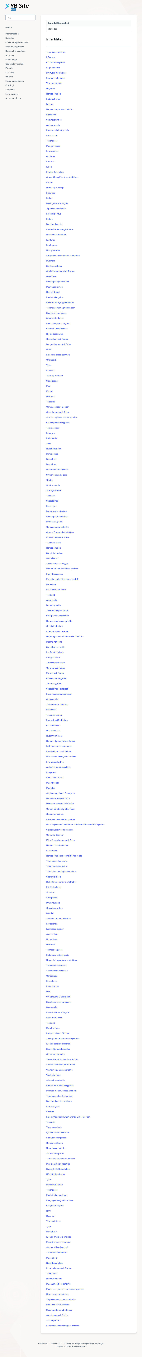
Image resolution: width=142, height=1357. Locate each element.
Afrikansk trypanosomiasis (58, 767)
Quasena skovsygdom (56, 678)
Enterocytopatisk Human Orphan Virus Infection (68, 1117)
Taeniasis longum (54, 715)
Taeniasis (50, 594)
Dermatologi (11, 59)
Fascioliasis (51, 981)
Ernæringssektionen (14, 81)
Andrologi (9, 55)
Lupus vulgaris (53, 1106)
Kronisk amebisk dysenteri (58, 1242)
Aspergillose (52, 934)
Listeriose (50, 193)
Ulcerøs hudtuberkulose (57, 845)
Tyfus (48, 365)
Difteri (49, 349)
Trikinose (50, 495)
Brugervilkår (55, 1343)
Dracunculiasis (53, 902)
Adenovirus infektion (55, 662)
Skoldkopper (52, 381)
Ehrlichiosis (51, 438)
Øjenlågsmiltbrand (54, 1143)
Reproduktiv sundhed (15, 51)
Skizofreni (50, 892)
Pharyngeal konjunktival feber (60, 1200)
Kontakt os (42, 1343)
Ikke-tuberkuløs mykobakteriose (61, 756)
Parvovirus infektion (55, 673)
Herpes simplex (53, 93)
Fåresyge (50, 433)
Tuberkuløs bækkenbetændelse (60, 1158)
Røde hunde (51, 135)
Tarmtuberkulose (54, 83)
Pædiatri (9, 76)
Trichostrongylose (54, 949)
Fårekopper (51, 245)
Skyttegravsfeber (54, 266)
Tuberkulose (52, 140)
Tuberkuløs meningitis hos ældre (61, 871)
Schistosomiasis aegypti (57, 563)
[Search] (20, 17)
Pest (48, 386)
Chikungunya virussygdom (58, 996)
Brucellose (51, 459)
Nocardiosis (51, 939)
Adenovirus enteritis (55, 1080)
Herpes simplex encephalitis (59, 621)
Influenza (50, 57)
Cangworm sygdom (55, 1205)
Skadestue (10, 89)
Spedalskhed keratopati (57, 688)
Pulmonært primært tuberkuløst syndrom (64, 1289)
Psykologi (9, 72)
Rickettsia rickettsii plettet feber (61, 882)
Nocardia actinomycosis (57, 469)
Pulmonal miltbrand (55, 777)
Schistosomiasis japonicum (58, 1002)
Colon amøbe (52, 699)
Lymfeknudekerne (54, 1184)
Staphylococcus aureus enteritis (61, 1299)
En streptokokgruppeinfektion (60, 302)
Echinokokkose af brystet (57, 1012)
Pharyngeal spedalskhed (57, 281)
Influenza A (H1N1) (54, 521)
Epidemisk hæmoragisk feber (59, 229)
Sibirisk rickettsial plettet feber (60, 1064)
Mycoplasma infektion (56, 511)
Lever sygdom (11, 94)
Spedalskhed (52, 501)
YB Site (68, 1346)
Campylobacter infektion (57, 407)
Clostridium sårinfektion (57, 339)
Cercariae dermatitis (55, 1054)
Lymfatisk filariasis (55, 652)
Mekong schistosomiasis (57, 955)
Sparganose (51, 897)
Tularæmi (50, 401)
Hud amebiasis (53, 730)
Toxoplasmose (52, 428)
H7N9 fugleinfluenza (55, 1174)
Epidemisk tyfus (53, 213)
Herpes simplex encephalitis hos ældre (64, 855)
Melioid (49, 198)
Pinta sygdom (52, 986)
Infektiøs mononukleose (57, 631)
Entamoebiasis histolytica (58, 354)
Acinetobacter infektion (57, 704)
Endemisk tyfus (53, 99)
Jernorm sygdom (53, 683)
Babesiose (51, 584)
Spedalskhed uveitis (55, 647)
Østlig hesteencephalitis (57, 615)
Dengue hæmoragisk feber (58, 344)
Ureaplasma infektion (56, 1148)
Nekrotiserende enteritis (57, 1294)
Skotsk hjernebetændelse (58, 1049)
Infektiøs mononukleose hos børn (61, 1090)
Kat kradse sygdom (55, 929)
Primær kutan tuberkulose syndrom (62, 568)
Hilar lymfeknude (54, 1278)
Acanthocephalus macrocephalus (61, 417)
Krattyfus (50, 240)
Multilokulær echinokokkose (59, 746)
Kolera (49, 166)
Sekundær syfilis (54, 119)
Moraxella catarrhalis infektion (60, 803)
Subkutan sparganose (56, 1137)
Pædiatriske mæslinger (57, 1195)
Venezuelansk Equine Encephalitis (62, 1059)
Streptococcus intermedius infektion (63, 255)
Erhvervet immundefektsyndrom (60, 819)
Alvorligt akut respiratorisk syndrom (62, 1038)
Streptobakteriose (54, 553)
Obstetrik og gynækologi (16, 42)
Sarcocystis (51, 1007)
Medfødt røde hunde (55, 78)
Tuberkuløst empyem (55, 52)
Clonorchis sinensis (55, 814)
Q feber (49, 480)
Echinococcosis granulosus (58, 694)
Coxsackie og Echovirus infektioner (62, 177)
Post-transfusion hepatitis (58, 1164)
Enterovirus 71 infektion (57, 720)
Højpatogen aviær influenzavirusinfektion (65, 636)
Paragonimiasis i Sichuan (57, 1033)
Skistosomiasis (53, 485)
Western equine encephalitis (59, 1070)
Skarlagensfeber (53, 490)
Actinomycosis (53, 125)
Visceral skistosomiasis (57, 970)
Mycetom (50, 260)
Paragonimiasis (53, 146)
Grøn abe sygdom (54, 908)
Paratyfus (50, 788)
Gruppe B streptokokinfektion (60, 532)
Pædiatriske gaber (54, 297)
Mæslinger (51, 506)
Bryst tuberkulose (54, 1017)
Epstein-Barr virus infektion (58, 751)
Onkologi (9, 85)
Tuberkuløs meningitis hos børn (60, 307)
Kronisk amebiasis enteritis (58, 1236)
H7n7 (48, 1210)
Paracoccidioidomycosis (57, 130)
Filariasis (50, 370)
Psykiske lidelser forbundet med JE (62, 579)
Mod (48, 991)
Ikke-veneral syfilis (55, 762)
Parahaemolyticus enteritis (58, 1283)
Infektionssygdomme (14, 46)
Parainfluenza (52, 782)
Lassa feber (51, 850)
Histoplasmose (53, 250)
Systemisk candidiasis (56, 475)
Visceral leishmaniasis (56, 965)
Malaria (49, 219)
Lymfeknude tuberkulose (57, 1132)
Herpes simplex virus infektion (60, 109)
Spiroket (50, 913)
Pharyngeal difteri (54, 287)
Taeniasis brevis (53, 542)
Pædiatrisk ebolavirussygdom (59, 1085)
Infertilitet (52, 29)
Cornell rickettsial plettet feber (60, 809)
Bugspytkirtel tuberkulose (58, 1169)
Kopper (49, 391)
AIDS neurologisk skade (57, 610)
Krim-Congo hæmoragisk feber (60, 840)
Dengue (50, 104)
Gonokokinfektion (54, 626)
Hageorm (50, 88)
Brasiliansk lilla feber (56, 589)
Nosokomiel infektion (56, 234)
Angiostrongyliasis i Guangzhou (60, 793)
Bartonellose (52, 454)
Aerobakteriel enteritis (56, 1252)
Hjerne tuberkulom (54, 334)
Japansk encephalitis (56, 208)
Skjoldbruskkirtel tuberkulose (59, 829)
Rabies (49, 182)
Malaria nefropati (54, 641)
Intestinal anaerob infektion (58, 1268)
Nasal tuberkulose (54, 1263)
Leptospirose (52, 151)
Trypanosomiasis (54, 1127)
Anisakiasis (51, 600)
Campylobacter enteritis (57, 527)
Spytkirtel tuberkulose (56, 313)
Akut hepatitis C (53, 1320)
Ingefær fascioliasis (55, 172)
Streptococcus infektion (57, 1315)
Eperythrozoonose (54, 574)
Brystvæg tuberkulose (56, 72)
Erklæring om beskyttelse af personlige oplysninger (84, 1343)
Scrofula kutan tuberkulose (58, 918)
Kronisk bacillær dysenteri (58, 1043)
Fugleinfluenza (53, 67)
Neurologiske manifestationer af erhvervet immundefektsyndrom (75, 824)
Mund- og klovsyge (55, 187)
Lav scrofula (51, 923)
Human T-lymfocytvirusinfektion (60, 741)
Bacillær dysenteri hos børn (59, 1101)
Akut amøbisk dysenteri (57, 1247)
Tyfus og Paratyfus (54, 375)
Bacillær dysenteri (54, 224)
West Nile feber (53, 1075)
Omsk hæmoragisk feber (57, 412)
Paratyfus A (51, 1231)
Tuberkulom (51, 1273)
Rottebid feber (53, 1028)
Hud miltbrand (53, 292)
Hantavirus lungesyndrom (58, 798)
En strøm (50, 1111)
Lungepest (51, 772)
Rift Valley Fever (53, 887)
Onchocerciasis (53, 725)
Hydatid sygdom (53, 448)
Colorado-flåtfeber (55, 835)
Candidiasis (51, 976)
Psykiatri (9, 68)
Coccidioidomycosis (55, 62)
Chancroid (51, 360)
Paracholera (51, 1257)
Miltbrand (50, 396)
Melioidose (51, 276)
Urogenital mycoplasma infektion (61, 960)
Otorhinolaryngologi (14, 64)
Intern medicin (12, 33)
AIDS (48, 443)
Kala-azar (50, 161)
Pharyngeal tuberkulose (57, 516)
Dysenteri (50, 1216)
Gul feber (50, 156)
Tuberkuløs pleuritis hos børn (59, 1096)
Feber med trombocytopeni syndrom (62, 1325)
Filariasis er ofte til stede (57, 537)
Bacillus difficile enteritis (57, 1304)
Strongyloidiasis (53, 876)
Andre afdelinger (13, 98)
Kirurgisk (9, 38)
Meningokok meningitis (57, 203)
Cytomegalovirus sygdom (57, 422)
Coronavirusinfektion (55, 668)
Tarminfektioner (53, 1221)
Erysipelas (51, 114)
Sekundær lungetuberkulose (59, 1310)
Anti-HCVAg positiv (55, 1153)
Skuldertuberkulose (55, 318)
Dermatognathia (53, 605)
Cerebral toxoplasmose (57, 328)
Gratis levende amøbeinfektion (60, 271)
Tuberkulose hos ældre (56, 861)
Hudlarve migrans (54, 735)
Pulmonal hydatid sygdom (58, 323)
